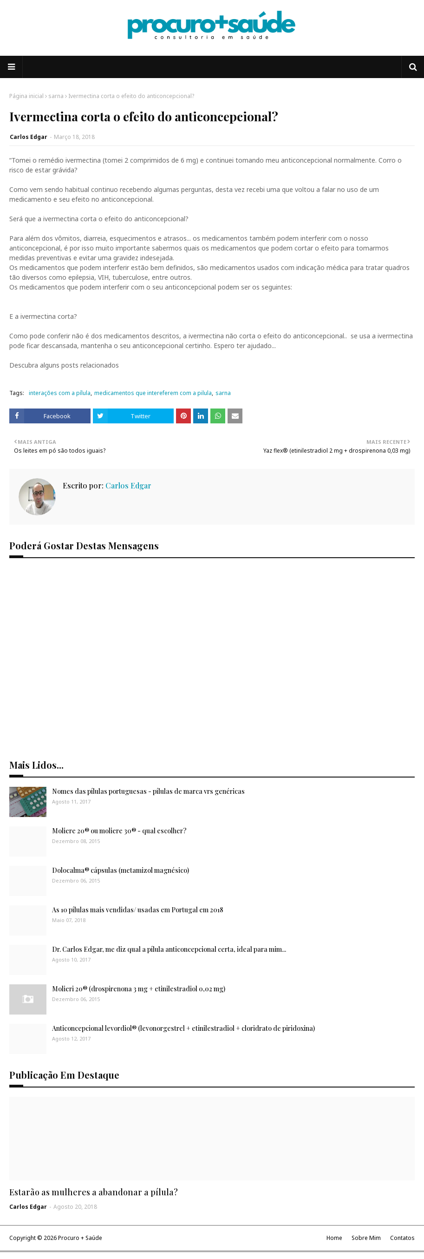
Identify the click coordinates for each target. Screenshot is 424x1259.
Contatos (402, 1238)
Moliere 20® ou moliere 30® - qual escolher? (119, 830)
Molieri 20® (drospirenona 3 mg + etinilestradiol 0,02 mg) (138, 988)
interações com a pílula (60, 393)
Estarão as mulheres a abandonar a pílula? (93, 1192)
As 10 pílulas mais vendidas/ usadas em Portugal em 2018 (137, 909)
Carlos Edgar (28, 137)
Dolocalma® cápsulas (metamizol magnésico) (120, 870)
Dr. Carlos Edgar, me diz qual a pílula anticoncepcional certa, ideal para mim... (169, 949)
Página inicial (26, 96)
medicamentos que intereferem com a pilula (153, 393)
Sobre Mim (366, 1238)
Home (334, 1238)
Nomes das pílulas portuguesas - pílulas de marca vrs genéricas (148, 791)
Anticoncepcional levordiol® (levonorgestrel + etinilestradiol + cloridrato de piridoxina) (183, 1028)
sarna (56, 96)
